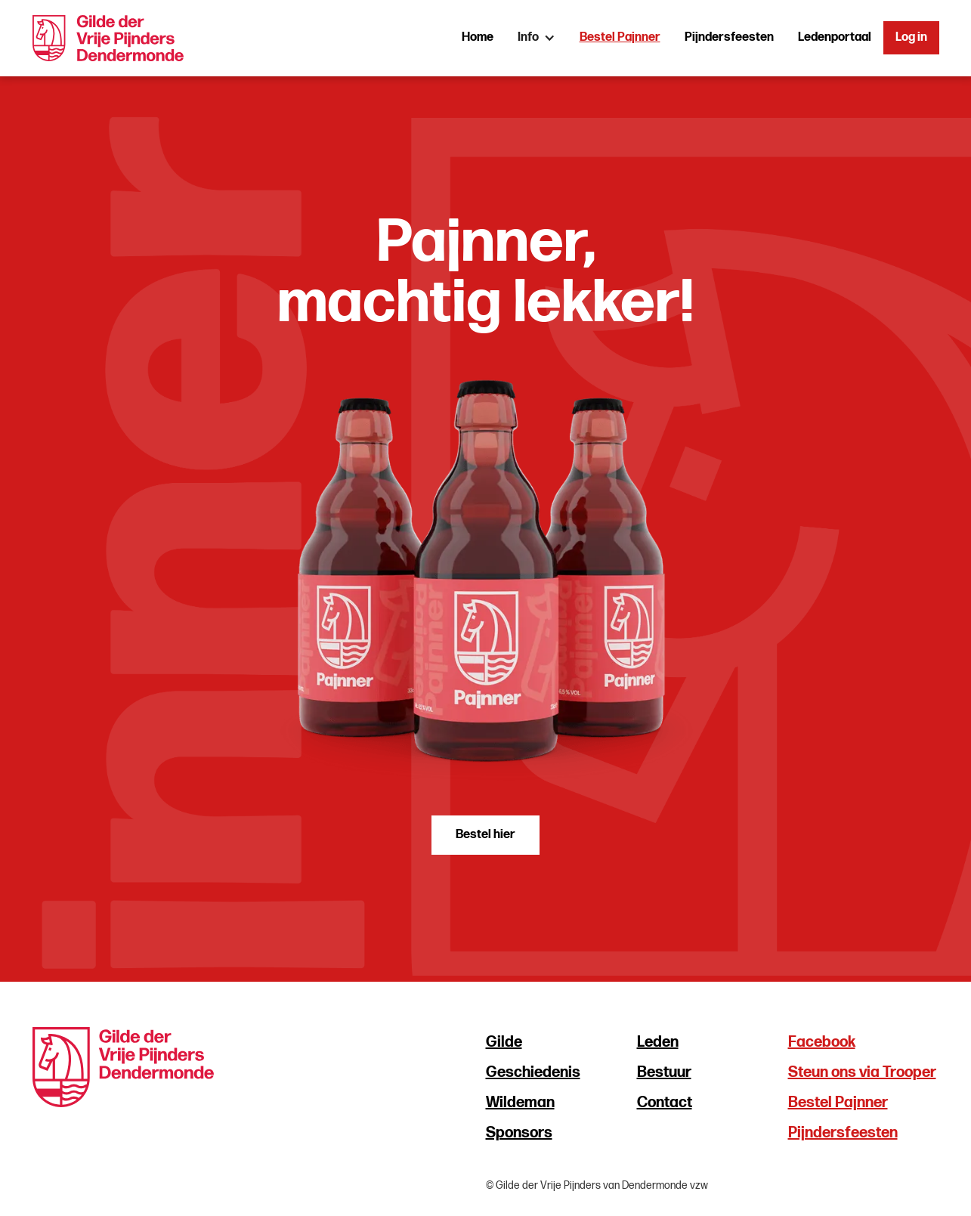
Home (477, 37)
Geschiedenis (533, 1072)
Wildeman (520, 1103)
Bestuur (664, 1072)
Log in (911, 37)
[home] (108, 38)
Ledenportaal (834, 37)
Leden (658, 1042)
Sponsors (519, 1133)
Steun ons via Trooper (862, 1072)
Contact (664, 1103)
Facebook (821, 1042)
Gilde (504, 1042)
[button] (536, 37)
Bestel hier (485, 835)
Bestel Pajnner (620, 37)
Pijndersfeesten (729, 37)
